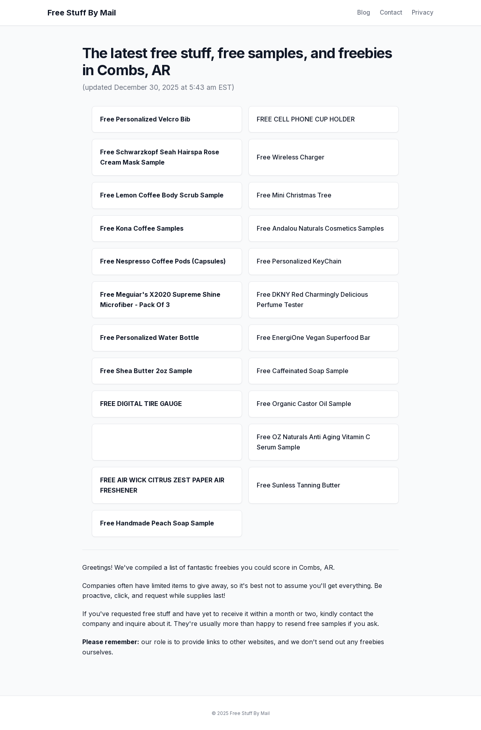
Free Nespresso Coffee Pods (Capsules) (163, 261)
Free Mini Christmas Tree (294, 195)
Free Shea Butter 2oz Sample (146, 371)
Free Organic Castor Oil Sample (304, 404)
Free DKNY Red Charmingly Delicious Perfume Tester (312, 299)
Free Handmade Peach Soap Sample (157, 523)
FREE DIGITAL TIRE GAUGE (141, 404)
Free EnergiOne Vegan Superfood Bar (313, 337)
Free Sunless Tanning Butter (298, 485)
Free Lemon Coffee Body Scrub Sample (161, 195)
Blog (363, 12)
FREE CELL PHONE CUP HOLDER (306, 119)
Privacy (423, 12)
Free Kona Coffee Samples (142, 228)
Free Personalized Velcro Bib (145, 119)
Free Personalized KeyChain (299, 261)
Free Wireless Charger (290, 157)
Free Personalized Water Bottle (149, 337)
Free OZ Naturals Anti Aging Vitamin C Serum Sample (313, 442)
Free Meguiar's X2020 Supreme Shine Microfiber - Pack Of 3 (160, 299)
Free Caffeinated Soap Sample (302, 371)
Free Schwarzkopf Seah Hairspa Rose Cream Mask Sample (159, 157)
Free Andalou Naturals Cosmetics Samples (320, 228)
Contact (391, 12)
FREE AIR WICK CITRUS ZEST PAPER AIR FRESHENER (162, 485)
